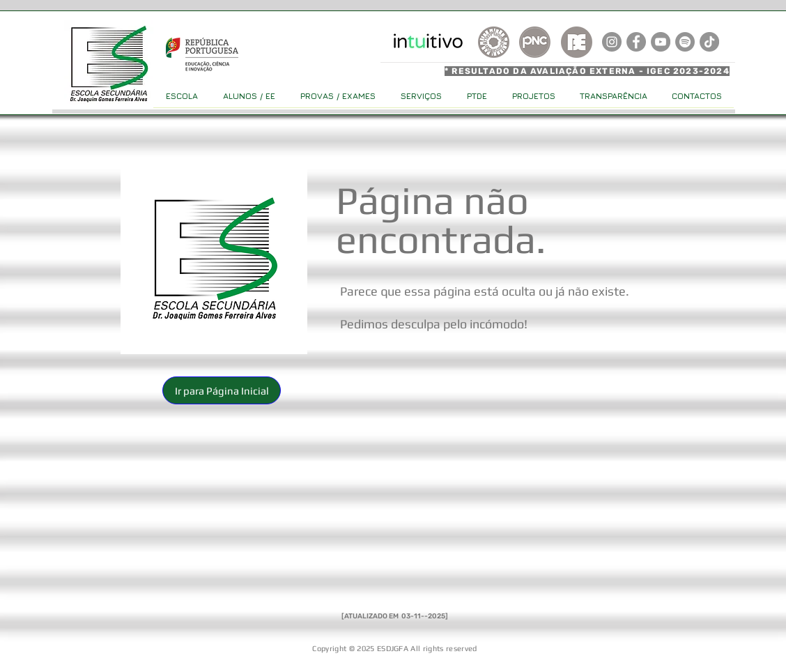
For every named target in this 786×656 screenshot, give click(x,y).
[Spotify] (685, 42)
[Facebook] (636, 42)
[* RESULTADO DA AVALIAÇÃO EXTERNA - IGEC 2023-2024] (589, 71)
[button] (221, 390)
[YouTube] (660, 42)
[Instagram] (612, 42)
